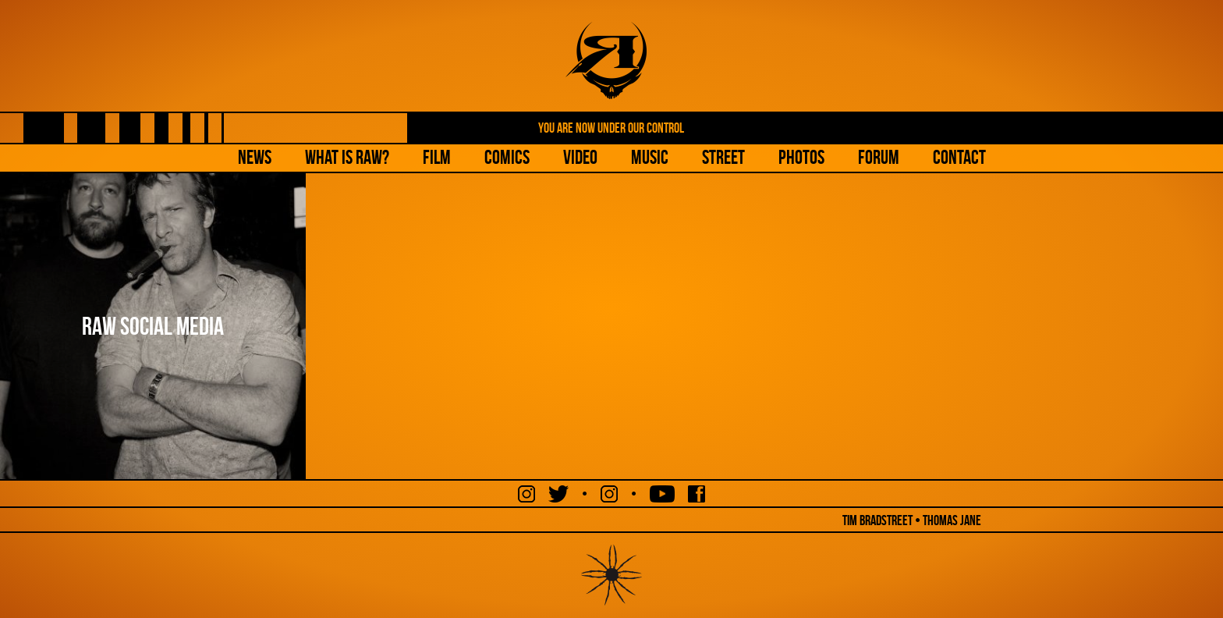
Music (649, 157)
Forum (878, 157)
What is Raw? (347, 157)
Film (437, 157)
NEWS (254, 157)
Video (580, 157)
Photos (801, 157)
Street (723, 157)
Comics (507, 157)
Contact (959, 157)
